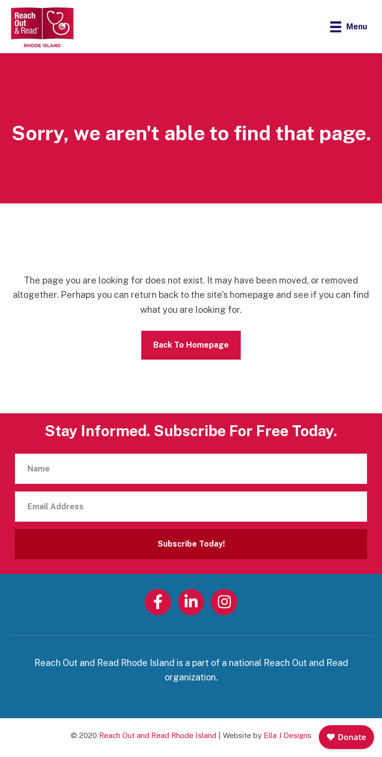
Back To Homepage (191, 345)
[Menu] (348, 26)
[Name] (191, 469)
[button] (191, 544)
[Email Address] (191, 506)
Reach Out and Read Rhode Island (157, 735)
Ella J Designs (287, 735)
